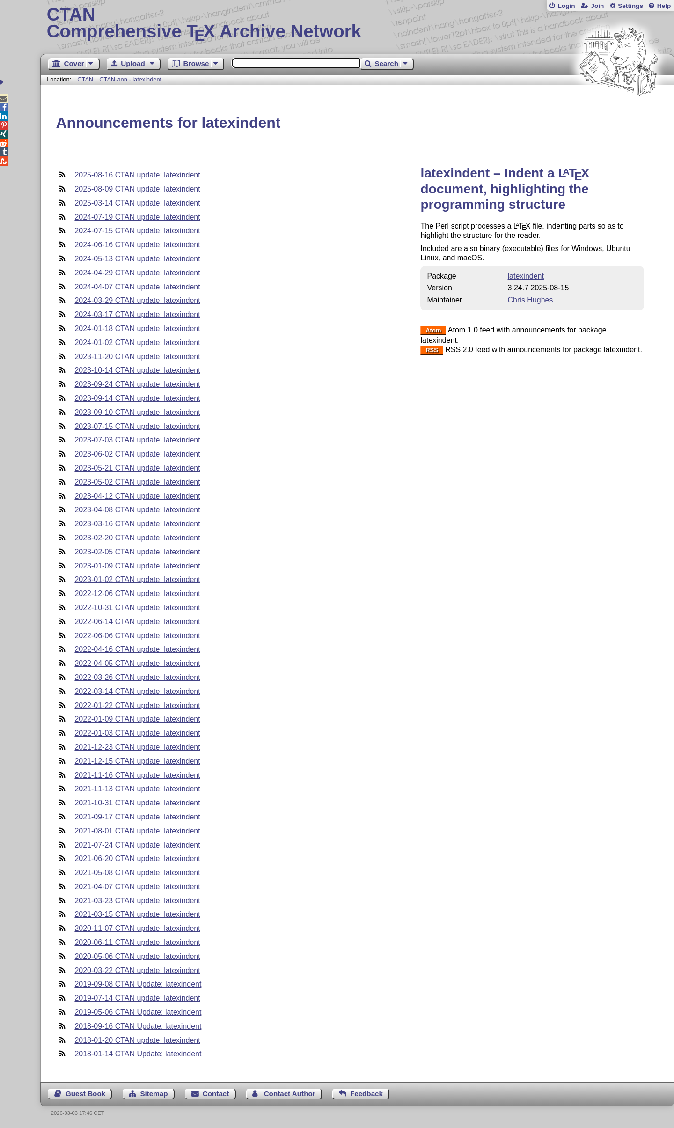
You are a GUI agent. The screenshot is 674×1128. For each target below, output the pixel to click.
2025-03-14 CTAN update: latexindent (137, 203)
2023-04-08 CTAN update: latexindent (137, 510)
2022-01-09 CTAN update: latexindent (137, 719)
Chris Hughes (530, 300)
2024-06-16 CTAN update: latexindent (137, 245)
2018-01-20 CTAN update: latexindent (137, 1040)
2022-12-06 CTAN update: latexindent (137, 593)
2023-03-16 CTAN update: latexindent (137, 524)
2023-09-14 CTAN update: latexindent (137, 398)
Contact (216, 1094)
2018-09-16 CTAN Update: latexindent (137, 1026)
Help (664, 5)
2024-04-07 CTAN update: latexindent (137, 287)
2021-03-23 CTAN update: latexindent (137, 901)
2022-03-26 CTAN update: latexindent (137, 677)
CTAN (85, 79)
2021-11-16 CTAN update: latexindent (137, 775)
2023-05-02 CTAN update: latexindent (137, 482)
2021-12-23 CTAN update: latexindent (137, 747)
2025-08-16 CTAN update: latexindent (137, 175)
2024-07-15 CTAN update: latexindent (137, 231)
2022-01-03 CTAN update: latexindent (137, 733)
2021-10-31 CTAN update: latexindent (137, 803)
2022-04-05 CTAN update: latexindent (137, 663)
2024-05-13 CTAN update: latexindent (137, 259)
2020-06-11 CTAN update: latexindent (137, 942)
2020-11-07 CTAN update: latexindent (137, 928)
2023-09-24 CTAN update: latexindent (137, 384)
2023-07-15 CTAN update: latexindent (137, 426)
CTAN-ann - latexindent (130, 79)
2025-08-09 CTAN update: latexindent (137, 189)
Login (566, 5)
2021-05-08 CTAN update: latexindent (137, 873)
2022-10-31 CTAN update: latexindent (137, 608)
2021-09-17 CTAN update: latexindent (137, 817)
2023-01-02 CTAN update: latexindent (137, 579)
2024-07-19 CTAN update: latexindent (137, 217)
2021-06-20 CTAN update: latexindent (137, 859)
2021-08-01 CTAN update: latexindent (137, 831)
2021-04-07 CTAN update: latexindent (137, 887)
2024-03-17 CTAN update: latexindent (137, 314)
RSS (431, 350)
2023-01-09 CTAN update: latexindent (137, 566)
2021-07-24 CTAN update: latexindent (137, 845)
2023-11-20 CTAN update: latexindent (137, 357)
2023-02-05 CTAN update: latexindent (137, 552)
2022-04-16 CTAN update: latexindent (137, 649)
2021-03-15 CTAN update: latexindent (137, 914)
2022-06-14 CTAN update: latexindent (137, 622)
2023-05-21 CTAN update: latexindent (137, 468)
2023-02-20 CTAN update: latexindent (137, 538)
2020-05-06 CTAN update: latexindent (137, 956)
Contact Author (289, 1094)
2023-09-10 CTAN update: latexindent (137, 412)
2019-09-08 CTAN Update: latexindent (137, 984)
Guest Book (85, 1094)
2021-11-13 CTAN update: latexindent (137, 789)
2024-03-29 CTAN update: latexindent (137, 300)
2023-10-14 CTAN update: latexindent (137, 370)
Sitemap (154, 1094)
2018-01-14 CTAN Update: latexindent (137, 1054)
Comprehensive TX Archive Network (357, 23)
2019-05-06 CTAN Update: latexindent (137, 1012)
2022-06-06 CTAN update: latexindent (137, 636)
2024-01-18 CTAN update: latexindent (137, 328)
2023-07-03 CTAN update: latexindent (137, 440)
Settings (630, 5)
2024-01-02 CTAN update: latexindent (137, 343)
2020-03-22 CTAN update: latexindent (137, 970)
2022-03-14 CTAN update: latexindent (137, 691)
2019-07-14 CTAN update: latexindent (137, 998)
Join (597, 5)
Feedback (366, 1094)
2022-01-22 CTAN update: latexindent (137, 705)
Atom (433, 330)
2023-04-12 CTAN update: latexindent (137, 496)
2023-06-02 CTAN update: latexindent (137, 454)
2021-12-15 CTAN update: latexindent (137, 761)
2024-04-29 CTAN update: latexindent (137, 273)
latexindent (526, 276)
